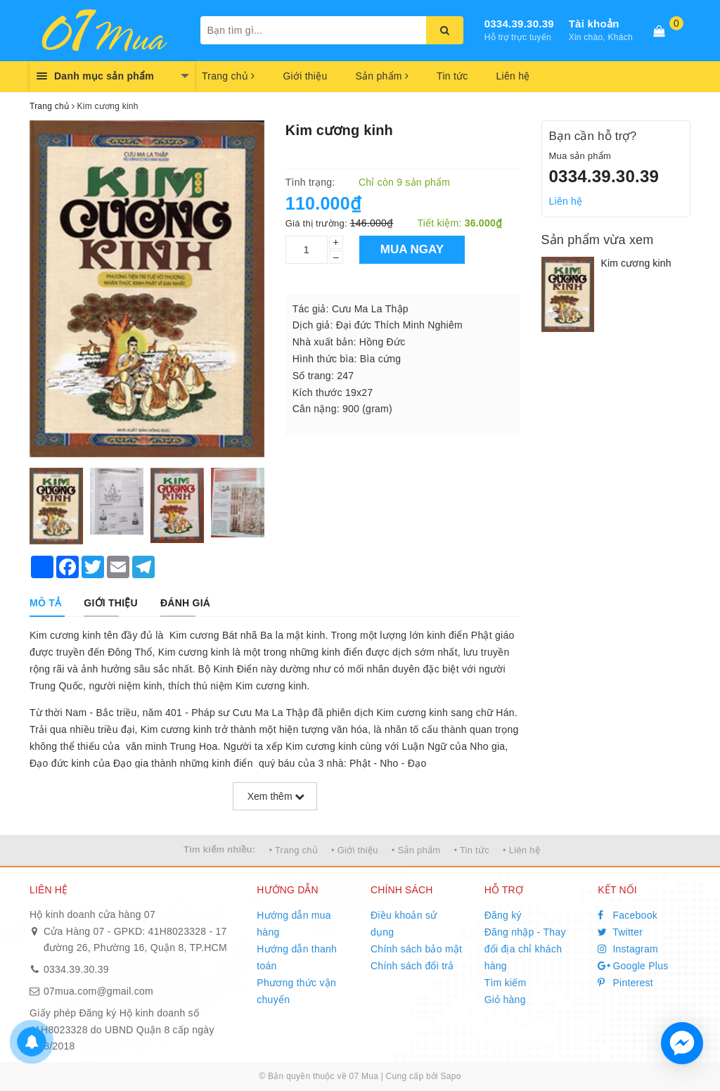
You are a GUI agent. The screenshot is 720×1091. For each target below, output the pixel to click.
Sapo (451, 1076)
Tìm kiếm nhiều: (219, 849)
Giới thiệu (305, 76)
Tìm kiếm (505, 982)
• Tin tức (471, 850)
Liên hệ (513, 76)
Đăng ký (503, 915)
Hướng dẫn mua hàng (294, 924)
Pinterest (625, 982)
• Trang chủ (293, 850)
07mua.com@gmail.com (98, 991)
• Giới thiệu (354, 850)
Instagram (628, 949)
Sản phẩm (382, 76)
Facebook (627, 915)
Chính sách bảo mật (416, 949)
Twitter (620, 932)
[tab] (45, 603)
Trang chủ (228, 76)
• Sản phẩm (416, 850)
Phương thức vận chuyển (296, 991)
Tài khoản (594, 24)
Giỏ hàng (505, 999)
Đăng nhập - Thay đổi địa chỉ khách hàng (525, 948)
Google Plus (633, 965)
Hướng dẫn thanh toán (297, 957)
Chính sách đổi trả (412, 965)
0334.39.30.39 (519, 24)
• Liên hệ (521, 850)
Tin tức (452, 76)
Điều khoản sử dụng (404, 924)
